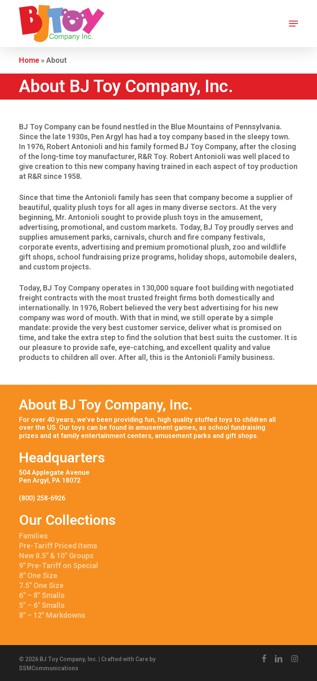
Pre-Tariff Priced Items (58, 545)
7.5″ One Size (41, 585)
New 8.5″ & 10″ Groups (56, 555)
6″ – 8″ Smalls (42, 595)
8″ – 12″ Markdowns (52, 615)
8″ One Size (38, 575)
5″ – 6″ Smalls (42, 605)
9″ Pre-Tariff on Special (58, 565)
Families (33, 535)
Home (29, 60)
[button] (293, 23)
